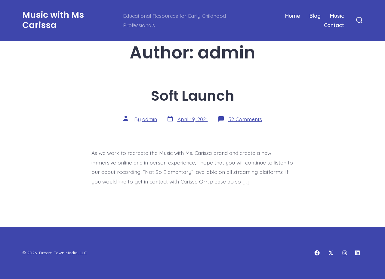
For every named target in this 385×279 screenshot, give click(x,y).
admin (149, 119)
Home (292, 15)
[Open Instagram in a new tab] (344, 252)
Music (337, 15)
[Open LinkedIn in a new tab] (357, 252)
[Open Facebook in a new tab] (317, 252)
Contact (334, 25)
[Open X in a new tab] (331, 252)
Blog (315, 15)
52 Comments (245, 119)
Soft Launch (192, 95)
